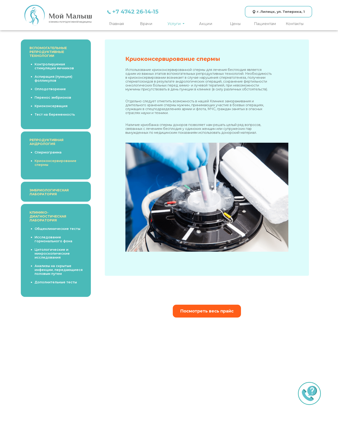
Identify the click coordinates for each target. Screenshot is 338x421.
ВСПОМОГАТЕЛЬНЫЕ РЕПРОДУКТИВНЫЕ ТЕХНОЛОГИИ (48, 52)
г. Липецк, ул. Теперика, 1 (278, 11)
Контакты (295, 24)
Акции (205, 24)
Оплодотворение (50, 89)
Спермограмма (48, 152)
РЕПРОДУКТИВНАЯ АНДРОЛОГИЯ (46, 142)
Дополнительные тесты (56, 282)
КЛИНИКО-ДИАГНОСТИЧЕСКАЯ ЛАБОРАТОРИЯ (48, 216)
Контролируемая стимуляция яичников (54, 66)
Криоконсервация (51, 106)
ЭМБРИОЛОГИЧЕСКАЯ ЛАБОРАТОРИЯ (49, 192)
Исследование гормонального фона (53, 239)
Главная (116, 24)
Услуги (175, 24)
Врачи (146, 24)
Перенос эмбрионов (53, 97)
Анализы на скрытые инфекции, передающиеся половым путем (59, 270)
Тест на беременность (55, 114)
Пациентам (265, 24)
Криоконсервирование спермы (55, 163)
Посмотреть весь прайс (207, 311)
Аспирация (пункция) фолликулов (53, 79)
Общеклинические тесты (57, 229)
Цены (235, 24)
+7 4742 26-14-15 (132, 11)
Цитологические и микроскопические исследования (52, 253)
